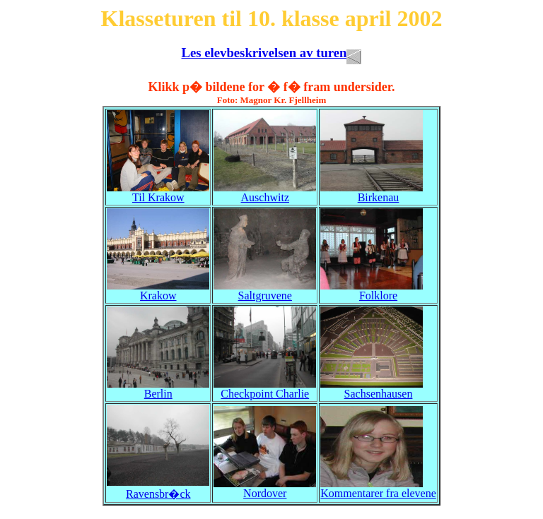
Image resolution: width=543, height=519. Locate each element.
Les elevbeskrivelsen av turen (272, 52)
